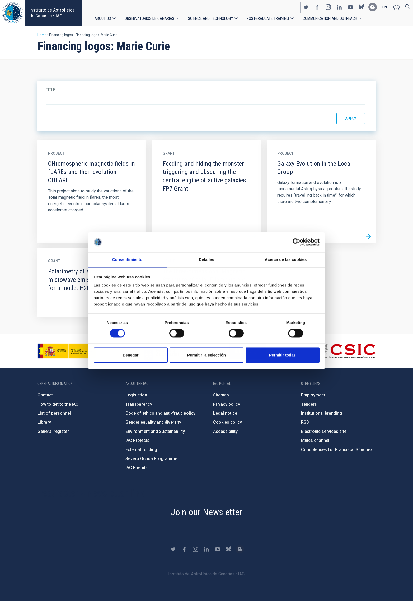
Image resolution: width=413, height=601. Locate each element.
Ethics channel (315, 440)
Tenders (309, 404)
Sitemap (221, 394)
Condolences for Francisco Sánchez (337, 449)
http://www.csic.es (347, 351)
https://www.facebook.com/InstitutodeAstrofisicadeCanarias (317, 6)
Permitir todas (282, 355)
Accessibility (225, 431)
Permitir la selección (206, 355)
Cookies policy (227, 422)
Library (44, 422)
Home (41, 35)
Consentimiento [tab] (127, 259)
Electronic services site (323, 431)
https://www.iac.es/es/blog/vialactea (372, 6)
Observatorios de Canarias (150, 18)
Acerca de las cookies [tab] (286, 259)
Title (50, 90)
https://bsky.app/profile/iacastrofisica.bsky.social (361, 6)
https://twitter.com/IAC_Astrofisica (306, 6)
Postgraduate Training (269, 18)
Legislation (136, 394)
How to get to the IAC (57, 404)
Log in (396, 6)
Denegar (130, 355)
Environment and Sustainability (155, 431)
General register (53, 431)
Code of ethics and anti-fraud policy (160, 413)
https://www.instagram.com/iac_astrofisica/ (328, 6)
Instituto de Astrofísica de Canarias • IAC (52, 12)
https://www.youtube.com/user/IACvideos (350, 6)
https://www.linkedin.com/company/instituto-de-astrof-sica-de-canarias (339, 6)
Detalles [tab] (206, 259)
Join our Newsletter (206, 512)
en (384, 7)
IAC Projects (137, 440)
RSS (305, 422)
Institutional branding (321, 413)
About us (103, 18)
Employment (313, 394)
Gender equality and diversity (153, 422)
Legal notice (225, 413)
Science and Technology (211, 18)
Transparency (138, 404)
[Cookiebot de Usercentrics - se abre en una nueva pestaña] (296, 242)
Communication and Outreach (332, 18)
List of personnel (54, 413)
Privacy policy (226, 404)
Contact (45, 394)
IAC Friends (136, 467)
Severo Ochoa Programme (151, 458)
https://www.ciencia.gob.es (66, 351)
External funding (141, 449)
